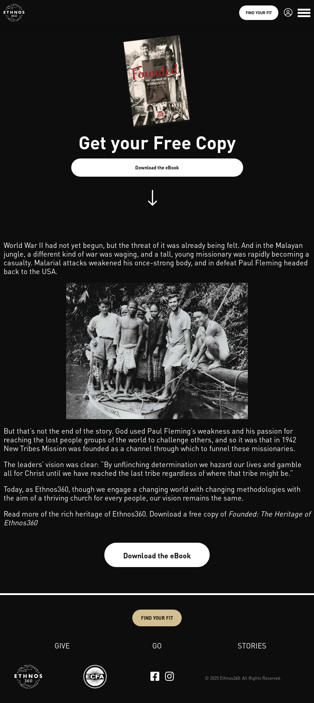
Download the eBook (157, 167)
